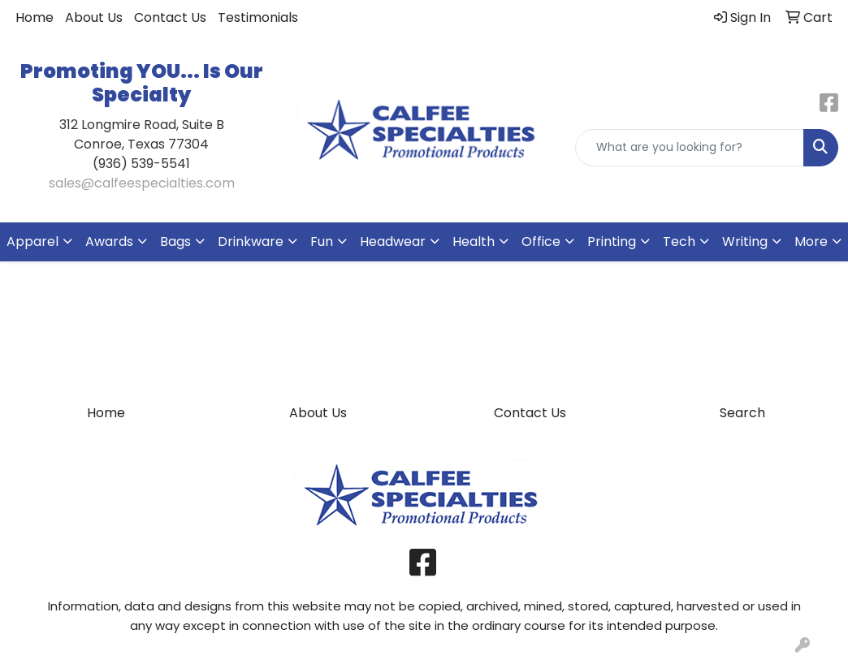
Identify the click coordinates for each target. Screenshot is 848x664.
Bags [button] (175, 241)
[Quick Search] (689, 147)
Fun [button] (321, 241)
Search (742, 412)
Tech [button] (679, 241)
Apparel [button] (32, 241)
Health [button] (473, 241)
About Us (94, 17)
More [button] (811, 241)
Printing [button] (611, 241)
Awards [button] (109, 241)
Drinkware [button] (250, 241)
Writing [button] (745, 241)
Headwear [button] (393, 241)
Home (34, 17)
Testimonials (258, 17)
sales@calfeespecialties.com (142, 183)
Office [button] (540, 241)
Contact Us (170, 17)
